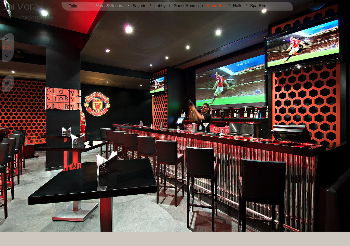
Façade (139, 5)
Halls (237, 5)
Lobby (160, 5)
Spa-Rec (258, 5)
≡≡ (6, 83)
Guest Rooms (186, 5)
